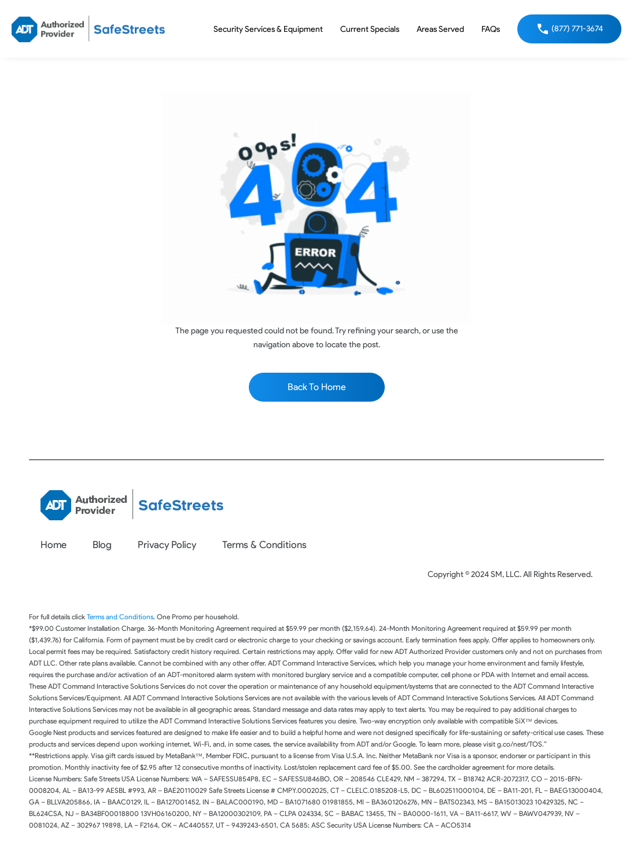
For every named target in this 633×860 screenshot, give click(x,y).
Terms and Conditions (120, 616)
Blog (102, 544)
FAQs (490, 29)
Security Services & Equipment (268, 29)
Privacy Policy (167, 544)
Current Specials (369, 29)
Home (54, 544)
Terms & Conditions (264, 544)
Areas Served (440, 29)
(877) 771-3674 (577, 29)
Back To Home (317, 386)
